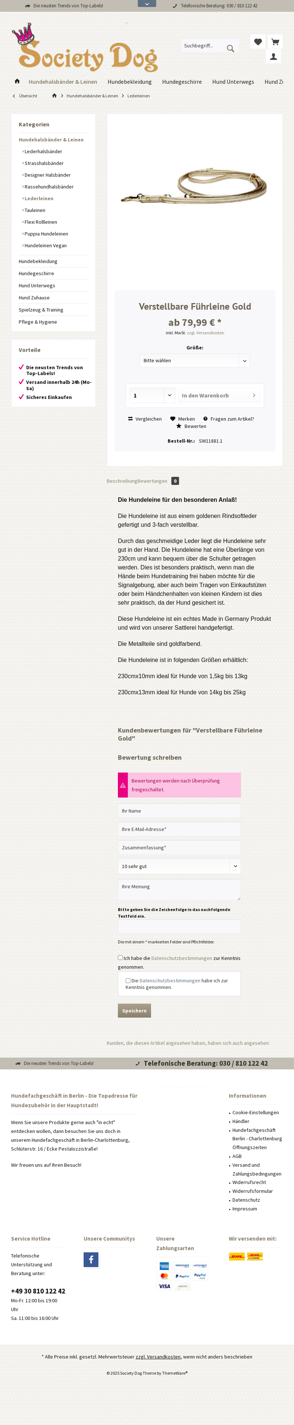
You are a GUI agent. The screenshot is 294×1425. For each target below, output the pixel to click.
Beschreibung (122, 481)
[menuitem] (275, 41)
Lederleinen (38, 198)
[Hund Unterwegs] (233, 81)
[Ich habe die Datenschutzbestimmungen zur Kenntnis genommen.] (120, 957)
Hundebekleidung (38, 261)
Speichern (134, 1010)
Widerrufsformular (252, 1191)
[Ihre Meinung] (179, 890)
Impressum (244, 1208)
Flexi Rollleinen (40, 222)
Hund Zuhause (34, 297)
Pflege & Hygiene (38, 322)
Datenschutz (246, 1200)
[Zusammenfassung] (179, 847)
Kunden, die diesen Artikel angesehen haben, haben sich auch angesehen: (188, 1043)
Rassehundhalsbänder (49, 186)
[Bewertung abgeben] (179, 866)
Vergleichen (145, 418)
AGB (237, 1156)
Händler (240, 1121)
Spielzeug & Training (41, 309)
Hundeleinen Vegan (45, 245)
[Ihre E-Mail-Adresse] (179, 829)
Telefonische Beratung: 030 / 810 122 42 (219, 6)
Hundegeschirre (36, 273)
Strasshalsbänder (44, 163)
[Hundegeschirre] (182, 81)
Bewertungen (158, 481)
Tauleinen (34, 210)
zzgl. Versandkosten (205, 332)
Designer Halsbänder (47, 175)
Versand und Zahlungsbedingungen (256, 1169)
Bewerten (191, 426)
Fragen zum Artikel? (228, 418)
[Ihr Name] (179, 810)
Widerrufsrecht (249, 1182)
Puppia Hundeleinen (46, 233)
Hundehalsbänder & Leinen (51, 139)
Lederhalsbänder (43, 151)
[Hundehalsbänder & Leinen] (63, 81)
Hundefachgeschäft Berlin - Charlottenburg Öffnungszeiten (257, 1139)
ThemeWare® (175, 1373)
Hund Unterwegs (37, 285)
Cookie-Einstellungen (255, 1112)
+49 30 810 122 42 (38, 1291)
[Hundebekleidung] (129, 81)
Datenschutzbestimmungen (181, 958)
